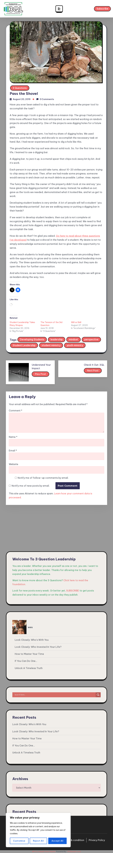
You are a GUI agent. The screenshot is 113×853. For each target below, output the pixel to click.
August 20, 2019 (21, 99)
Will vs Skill (76, 322)
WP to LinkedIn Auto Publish (44, 852)
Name (13, 437)
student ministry (51, 345)
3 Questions (20, 87)
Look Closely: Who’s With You (32, 799)
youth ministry (75, 345)
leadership (56, 339)
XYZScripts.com (74, 852)
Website (13, 464)
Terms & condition (73, 840)
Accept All (57, 841)
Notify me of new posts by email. (31, 485)
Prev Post (40, 375)
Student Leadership (24, 345)
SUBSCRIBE (72, 750)
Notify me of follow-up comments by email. (43, 477)
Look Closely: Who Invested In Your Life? (38, 806)
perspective (91, 339)
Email (13, 451)
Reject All (38, 841)
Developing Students (32, 339)
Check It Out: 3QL (94, 364)
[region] (38, 830)
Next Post (93, 371)
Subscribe (102, 9)
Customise (19, 841)
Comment (15, 411)
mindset (73, 339)
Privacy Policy (97, 840)
